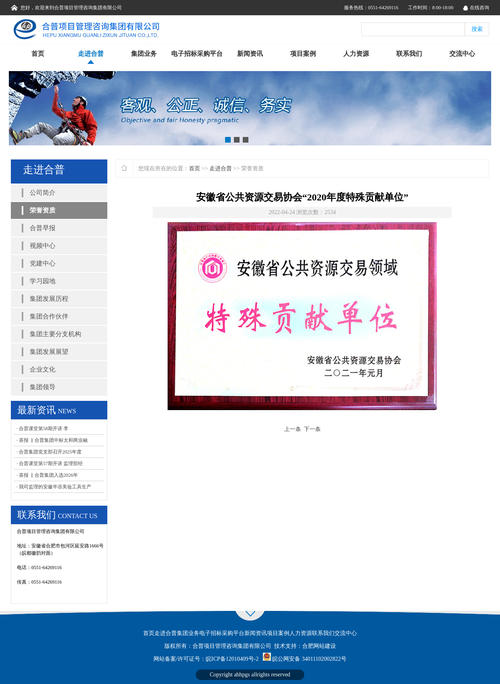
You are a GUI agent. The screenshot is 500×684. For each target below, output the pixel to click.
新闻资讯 (250, 53)
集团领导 (42, 387)
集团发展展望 (49, 351)
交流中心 (462, 53)
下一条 (312, 429)
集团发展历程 (49, 298)
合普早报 (42, 228)
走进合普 (91, 53)
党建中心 (42, 263)
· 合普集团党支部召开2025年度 (49, 452)
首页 (37, 53)
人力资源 (356, 53)
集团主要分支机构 (55, 334)
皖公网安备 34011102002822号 (309, 659)
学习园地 (42, 281)
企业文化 (42, 369)
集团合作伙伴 (49, 316)
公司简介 (42, 192)
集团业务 (144, 53)
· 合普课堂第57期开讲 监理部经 (49, 463)
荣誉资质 (42, 210)
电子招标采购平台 (197, 53)
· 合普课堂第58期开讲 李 (42, 428)
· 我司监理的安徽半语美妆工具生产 (53, 487)
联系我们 (409, 53)
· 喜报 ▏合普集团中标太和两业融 (52, 440)
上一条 (292, 429)
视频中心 (42, 245)
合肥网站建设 (319, 646)
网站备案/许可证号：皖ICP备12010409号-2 (206, 659)
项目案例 (303, 53)
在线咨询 (479, 7)
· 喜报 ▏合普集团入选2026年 (47, 475)
